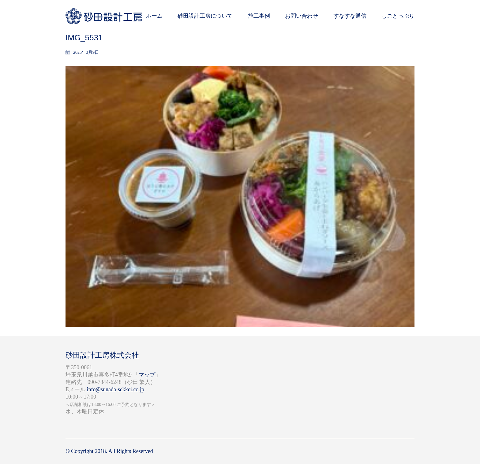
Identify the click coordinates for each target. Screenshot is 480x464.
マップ (147, 375)
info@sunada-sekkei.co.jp (115, 389)
